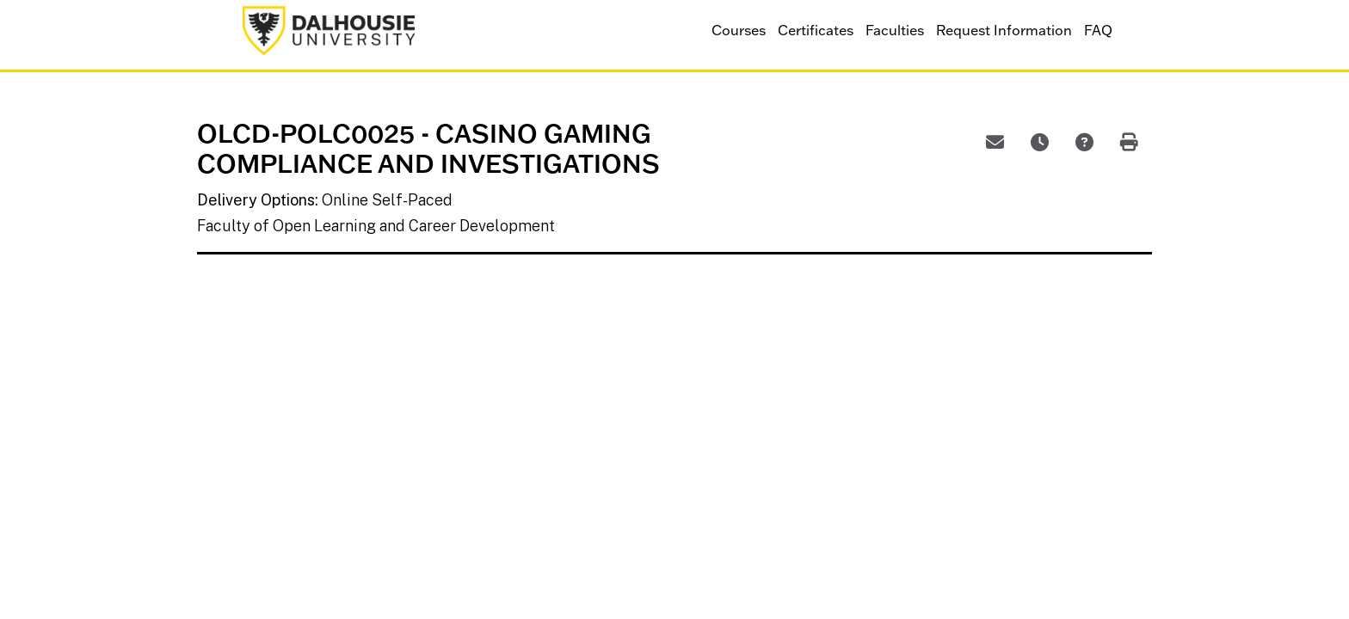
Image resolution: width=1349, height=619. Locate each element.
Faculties (894, 30)
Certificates (815, 30)
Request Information (1004, 30)
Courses (738, 30)
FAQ (1098, 30)
